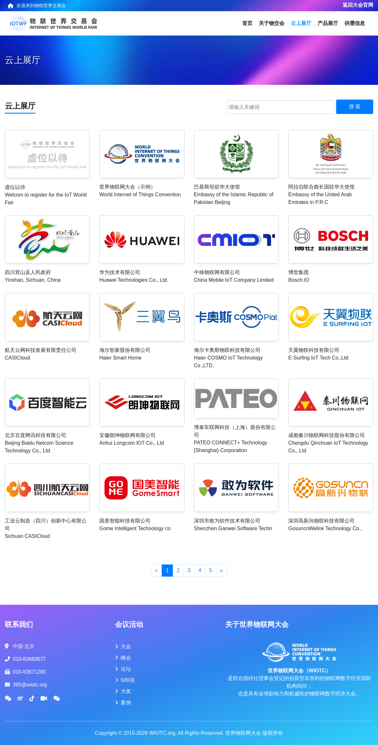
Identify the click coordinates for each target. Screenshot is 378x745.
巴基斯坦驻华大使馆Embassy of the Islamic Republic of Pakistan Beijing (234, 194)
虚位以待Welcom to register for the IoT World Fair (46, 194)
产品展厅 (328, 23)
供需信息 (354, 23)
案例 (126, 702)
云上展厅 (301, 23)
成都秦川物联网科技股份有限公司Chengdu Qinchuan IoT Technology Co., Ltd (328, 443)
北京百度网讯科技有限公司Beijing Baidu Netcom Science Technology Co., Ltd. (39, 443)
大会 (126, 646)
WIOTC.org (162, 733)
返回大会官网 (358, 5)
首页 (247, 23)
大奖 (126, 691)
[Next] (221, 570)
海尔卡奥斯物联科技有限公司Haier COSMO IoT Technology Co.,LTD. (228, 357)
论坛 (126, 669)
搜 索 (354, 106)
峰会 (126, 657)
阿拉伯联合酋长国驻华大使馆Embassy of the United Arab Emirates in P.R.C (321, 194)
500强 (128, 680)
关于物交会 (271, 23)
